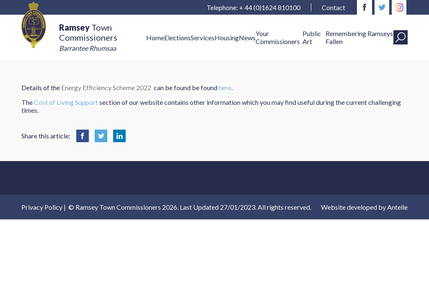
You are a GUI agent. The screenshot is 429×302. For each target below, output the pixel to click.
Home (155, 38)
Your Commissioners (278, 37)
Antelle (397, 207)
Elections (177, 38)
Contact (333, 7)
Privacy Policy (41, 207)
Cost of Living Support (66, 102)
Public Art (311, 37)
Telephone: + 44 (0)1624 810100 (253, 7)
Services (202, 38)
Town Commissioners (88, 37)
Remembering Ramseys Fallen (359, 37)
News (247, 38)
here (225, 87)
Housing (226, 38)
